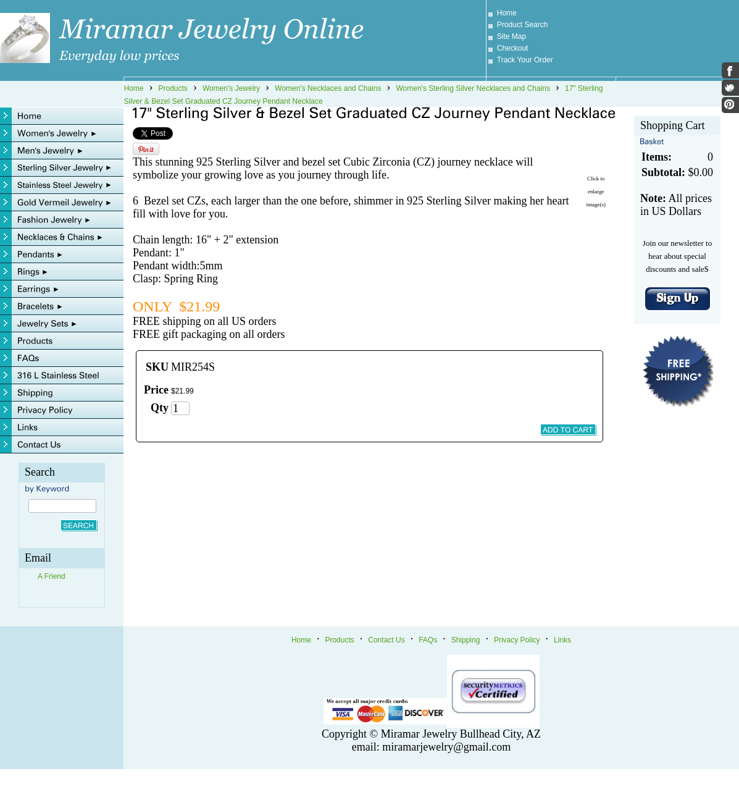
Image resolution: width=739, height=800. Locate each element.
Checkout (512, 48)
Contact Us (386, 640)
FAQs (428, 640)
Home (507, 13)
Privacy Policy (517, 640)
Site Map (511, 36)
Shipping (465, 640)
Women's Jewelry (231, 88)
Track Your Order (525, 60)
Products (173, 88)
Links (562, 640)
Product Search (522, 24)
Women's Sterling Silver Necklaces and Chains (473, 88)
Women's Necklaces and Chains (328, 88)
